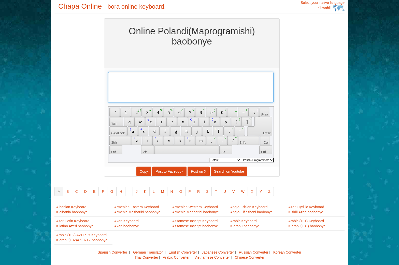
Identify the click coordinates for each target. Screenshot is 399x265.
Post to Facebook (169, 171)
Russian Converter (253, 252)
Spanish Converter (112, 252)
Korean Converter (287, 252)
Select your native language (323, 6)
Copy (144, 171)
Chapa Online (112, 6)
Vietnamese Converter (212, 257)
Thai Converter (146, 257)
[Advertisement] (74, 94)
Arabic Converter (176, 257)
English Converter (183, 252)
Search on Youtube (229, 171)
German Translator (148, 252)
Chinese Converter (249, 257)
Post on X (198, 171)
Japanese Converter (218, 252)
